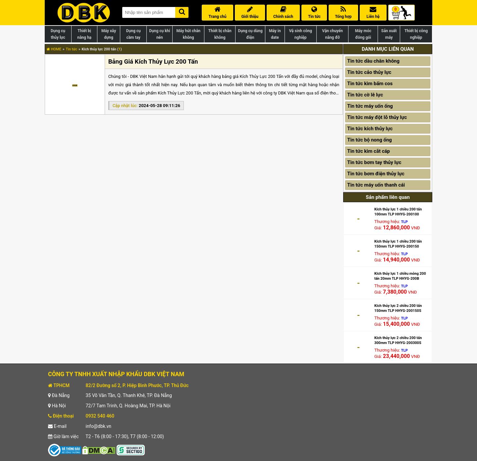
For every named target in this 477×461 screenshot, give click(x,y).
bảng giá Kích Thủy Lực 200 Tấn (252, 76)
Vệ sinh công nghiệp (300, 34)
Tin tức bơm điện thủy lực (375, 174)
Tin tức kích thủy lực (370, 129)
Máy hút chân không (188, 34)
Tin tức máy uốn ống (370, 106)
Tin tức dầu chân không (373, 61)
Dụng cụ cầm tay (133, 34)
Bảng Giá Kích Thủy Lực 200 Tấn (153, 61)
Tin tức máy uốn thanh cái (376, 185)
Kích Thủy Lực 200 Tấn (179, 92)
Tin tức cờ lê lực (365, 95)
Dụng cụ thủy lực (58, 34)
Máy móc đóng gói (363, 34)
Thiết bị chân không (220, 34)
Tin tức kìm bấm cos (370, 83)
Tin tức (71, 49)
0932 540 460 (99, 416)
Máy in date (275, 34)
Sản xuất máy (389, 34)
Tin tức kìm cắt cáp (368, 151)
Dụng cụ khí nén (159, 34)
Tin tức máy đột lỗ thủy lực (377, 117)
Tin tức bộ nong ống (369, 140)
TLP (404, 222)
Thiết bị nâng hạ (84, 34)
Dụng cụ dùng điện (250, 34)
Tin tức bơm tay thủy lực (374, 162)
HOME (54, 49)
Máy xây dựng (108, 34)
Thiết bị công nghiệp (416, 34)
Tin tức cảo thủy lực (369, 72)
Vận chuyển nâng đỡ (332, 34)
